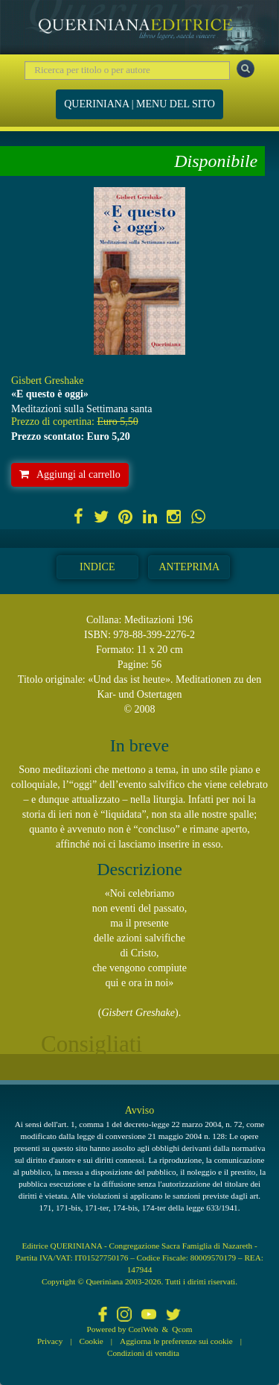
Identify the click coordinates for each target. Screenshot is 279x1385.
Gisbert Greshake (47, 380)
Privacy (49, 1341)
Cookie (91, 1341)
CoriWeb (143, 1329)
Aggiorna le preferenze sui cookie (176, 1341)
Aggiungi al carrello (70, 474)
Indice (97, 566)
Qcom (182, 1329)
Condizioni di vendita (143, 1352)
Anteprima (188, 566)
